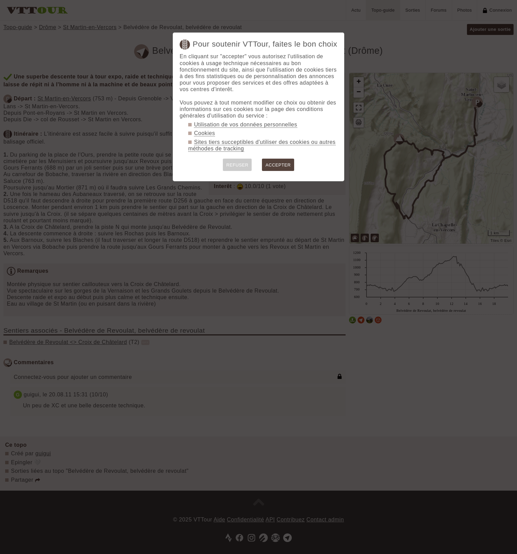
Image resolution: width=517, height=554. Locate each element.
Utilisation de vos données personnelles (245, 124)
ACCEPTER (278, 165)
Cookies (204, 133)
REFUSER (237, 165)
